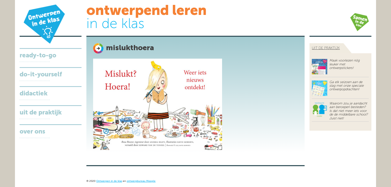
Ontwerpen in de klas (109, 181)
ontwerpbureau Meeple (141, 181)
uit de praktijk (326, 48)
